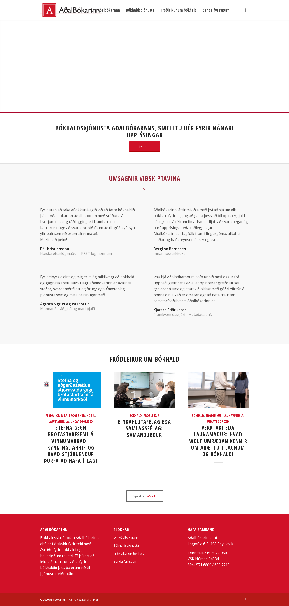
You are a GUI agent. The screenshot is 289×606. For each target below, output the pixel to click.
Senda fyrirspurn (125, 561)
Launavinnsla (59, 421)
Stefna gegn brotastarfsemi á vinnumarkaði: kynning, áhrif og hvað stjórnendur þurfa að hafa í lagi (71, 444)
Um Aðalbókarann (126, 537)
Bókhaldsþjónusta (126, 545)
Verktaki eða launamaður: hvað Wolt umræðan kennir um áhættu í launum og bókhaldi (218, 440)
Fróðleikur (77, 415)
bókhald (135, 415)
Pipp (96, 599)
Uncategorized (82, 421)
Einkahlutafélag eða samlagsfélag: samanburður (144, 428)
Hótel (91, 415)
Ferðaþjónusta (56, 415)
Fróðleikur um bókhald (129, 554)
